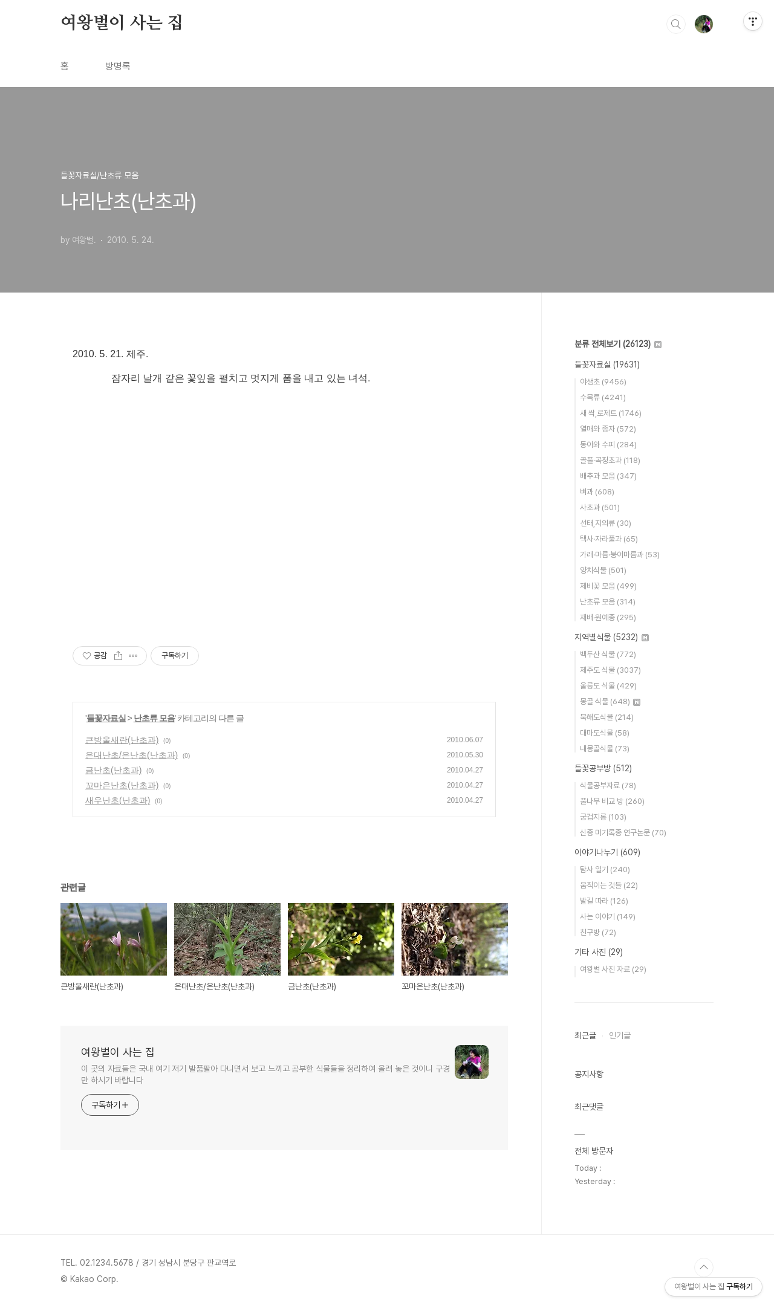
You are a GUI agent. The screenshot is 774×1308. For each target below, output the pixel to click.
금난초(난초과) (113, 770)
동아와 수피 (608, 444)
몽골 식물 (610, 701)
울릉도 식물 (608, 685)
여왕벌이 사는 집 (121, 23)
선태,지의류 (605, 523)
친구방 (598, 932)
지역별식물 (611, 637)
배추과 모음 (608, 476)
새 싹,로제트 (611, 413)
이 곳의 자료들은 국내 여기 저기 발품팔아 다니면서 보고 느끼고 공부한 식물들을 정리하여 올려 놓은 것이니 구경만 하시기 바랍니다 (265, 1074)
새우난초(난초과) (117, 800)
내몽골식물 (604, 748)
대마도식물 (604, 732)
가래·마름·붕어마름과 (620, 554)
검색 (676, 24)
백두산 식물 (608, 654)
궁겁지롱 (603, 816)
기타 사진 (598, 952)
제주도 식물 (610, 670)
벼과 (597, 491)
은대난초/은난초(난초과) (131, 755)
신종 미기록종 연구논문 (623, 832)
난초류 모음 (154, 718)
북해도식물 (607, 717)
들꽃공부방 (603, 768)
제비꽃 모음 (608, 586)
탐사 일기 (605, 869)
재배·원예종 (608, 617)
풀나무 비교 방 (612, 801)
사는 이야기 (608, 916)
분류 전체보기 (618, 344)
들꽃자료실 (106, 718)
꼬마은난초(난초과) (121, 785)
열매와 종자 (608, 428)
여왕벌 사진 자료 (613, 969)
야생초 (603, 381)
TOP (704, 1267)
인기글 (620, 1035)
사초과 (600, 507)
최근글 (585, 1035)
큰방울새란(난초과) (121, 740)
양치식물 (603, 570)
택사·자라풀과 (609, 538)
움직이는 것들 (609, 885)
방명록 (118, 66)
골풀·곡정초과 (610, 460)
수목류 (603, 397)
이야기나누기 (607, 852)
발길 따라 (604, 900)
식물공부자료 (608, 785)
